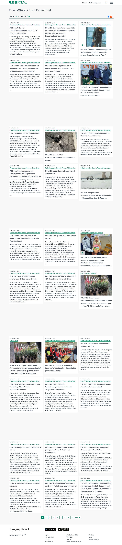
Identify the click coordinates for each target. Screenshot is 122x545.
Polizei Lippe (14, 340)
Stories (84, 3)
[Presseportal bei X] (21, 534)
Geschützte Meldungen (74, 540)
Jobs (90, 536)
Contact (91, 534)
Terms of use (49, 536)
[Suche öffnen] (106, 2)
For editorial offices (73, 534)
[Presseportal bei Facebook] (19, 534)
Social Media (49, 540)
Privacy (47, 538)
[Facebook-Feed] (108, 16)
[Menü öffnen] (111, 2)
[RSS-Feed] (111, 16)
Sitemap (69, 538)
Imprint (47, 534)
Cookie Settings (94, 538)
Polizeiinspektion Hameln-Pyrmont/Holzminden (25, 25)
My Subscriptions (94, 3)
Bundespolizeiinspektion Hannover (92, 232)
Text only (70, 536)
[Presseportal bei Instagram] (24, 534)
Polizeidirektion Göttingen (89, 272)
